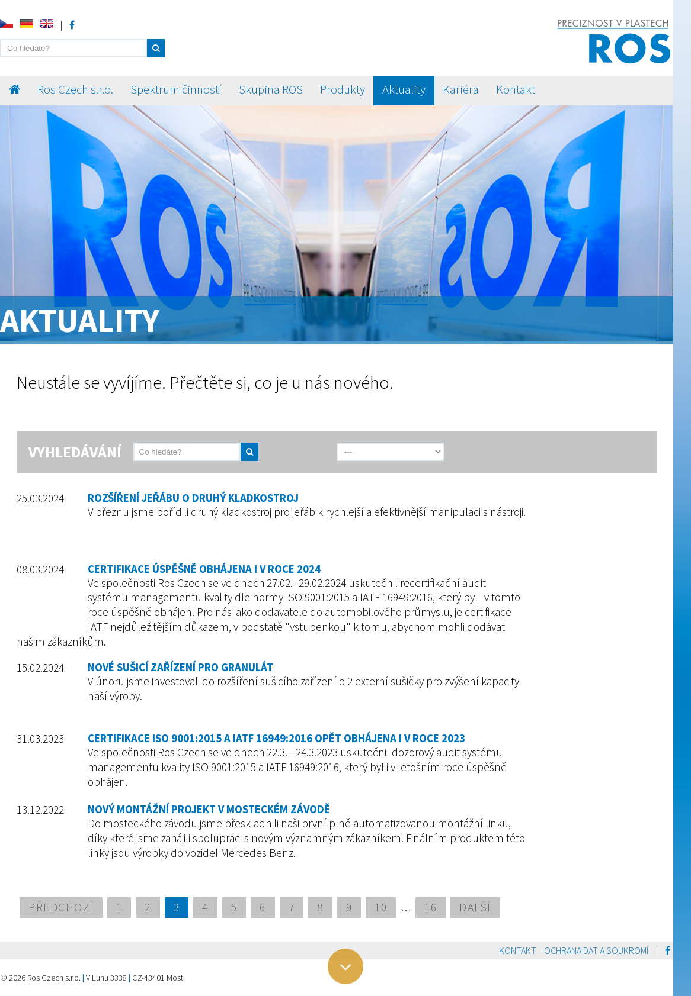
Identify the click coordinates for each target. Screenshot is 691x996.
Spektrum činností (176, 89)
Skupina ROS (271, 89)
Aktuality (404, 89)
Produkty (342, 89)
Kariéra (461, 89)
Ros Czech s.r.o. (75, 89)
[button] (156, 48)
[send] (289, 452)
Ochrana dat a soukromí (596, 950)
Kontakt (515, 89)
